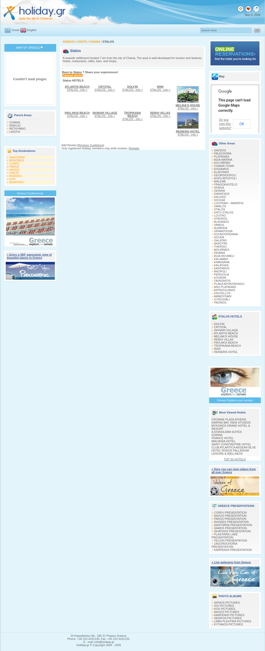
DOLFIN (219, 324)
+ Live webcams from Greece (231, 562)
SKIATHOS (16, 182)
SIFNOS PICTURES (227, 602)
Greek (15, 30)
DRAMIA (219, 252)
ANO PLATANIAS (225, 286)
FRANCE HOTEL (223, 438)
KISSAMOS (221, 169)
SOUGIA (219, 200)
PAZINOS (220, 302)
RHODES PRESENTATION (231, 521)
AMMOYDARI (222, 296)
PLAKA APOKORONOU (229, 283)
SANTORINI (17, 157)
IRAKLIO (14, 125)
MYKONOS (16, 160)
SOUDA (219, 237)
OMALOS (220, 206)
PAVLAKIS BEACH (226, 342)
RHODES (15, 175)
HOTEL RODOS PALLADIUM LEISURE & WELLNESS (230, 452)
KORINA (217, 435)
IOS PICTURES (224, 605)
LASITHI (14, 131)
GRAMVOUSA (223, 231)
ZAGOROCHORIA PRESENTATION (224, 545)
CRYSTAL (220, 327)
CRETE (14, 172)
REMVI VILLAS (223, 339)
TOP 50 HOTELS (235, 459)
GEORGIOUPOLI (225, 175)
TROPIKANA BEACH (227, 345)
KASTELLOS (222, 293)
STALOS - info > (77, 88)
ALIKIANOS (221, 221)
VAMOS (219, 224)
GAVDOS (220, 150)
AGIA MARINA (223, 159)
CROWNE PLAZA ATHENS (229, 419)
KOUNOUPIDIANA (226, 234)
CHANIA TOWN (224, 165)
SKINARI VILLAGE (226, 330)
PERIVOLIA (221, 274)
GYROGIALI (222, 299)
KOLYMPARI (222, 162)
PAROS (14, 166)
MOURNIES (221, 249)
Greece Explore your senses (235, 400)
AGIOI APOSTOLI (225, 178)
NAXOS (14, 169)
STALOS (219, 209)
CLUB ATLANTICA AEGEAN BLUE (234, 447)
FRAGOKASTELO (225, 184)
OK (241, 124)
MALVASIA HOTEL (224, 441)
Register (134, 148)
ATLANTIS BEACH (226, 333)
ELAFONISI (221, 172)
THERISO (220, 246)
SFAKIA (219, 187)
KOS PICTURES (224, 608)
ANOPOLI (220, 271)
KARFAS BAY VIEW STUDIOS (231, 422)
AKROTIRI (220, 243)
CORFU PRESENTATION (230, 512)
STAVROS (220, 218)
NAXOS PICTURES (226, 611)
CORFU (14, 163)
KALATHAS (221, 265)
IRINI (217, 348)
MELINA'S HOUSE (226, 336)
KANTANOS (222, 268)
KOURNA (220, 277)
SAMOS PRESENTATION (230, 528)
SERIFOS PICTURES (228, 618)
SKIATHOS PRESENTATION (232, 531)
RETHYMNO (17, 128)
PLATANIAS (221, 156)
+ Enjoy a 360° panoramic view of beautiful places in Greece (29, 256)
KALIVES (220, 196)
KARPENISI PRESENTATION (233, 549)
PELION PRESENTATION (230, 540)
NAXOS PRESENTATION (230, 515)
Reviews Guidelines (90, 145)
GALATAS (220, 240)
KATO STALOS (223, 212)
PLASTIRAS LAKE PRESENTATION (225, 536)
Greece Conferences (30, 193)
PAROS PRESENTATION (230, 518)
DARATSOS (222, 193)
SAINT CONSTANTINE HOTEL (231, 444)
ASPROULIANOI (224, 290)
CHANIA (14, 122)
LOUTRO (220, 215)
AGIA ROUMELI (224, 255)
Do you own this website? (225, 124)
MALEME (220, 181)
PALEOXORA (222, 153)
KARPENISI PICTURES (229, 615)
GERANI (219, 190)
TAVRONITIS (222, 280)
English (31, 30)
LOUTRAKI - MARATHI (228, 203)
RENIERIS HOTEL (226, 351)
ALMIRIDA (220, 228)
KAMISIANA (222, 262)
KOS (12, 179)
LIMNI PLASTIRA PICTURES (232, 621)
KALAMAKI (221, 259)
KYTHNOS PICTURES (228, 624)
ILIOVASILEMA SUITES (227, 431)
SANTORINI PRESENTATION (233, 525)
